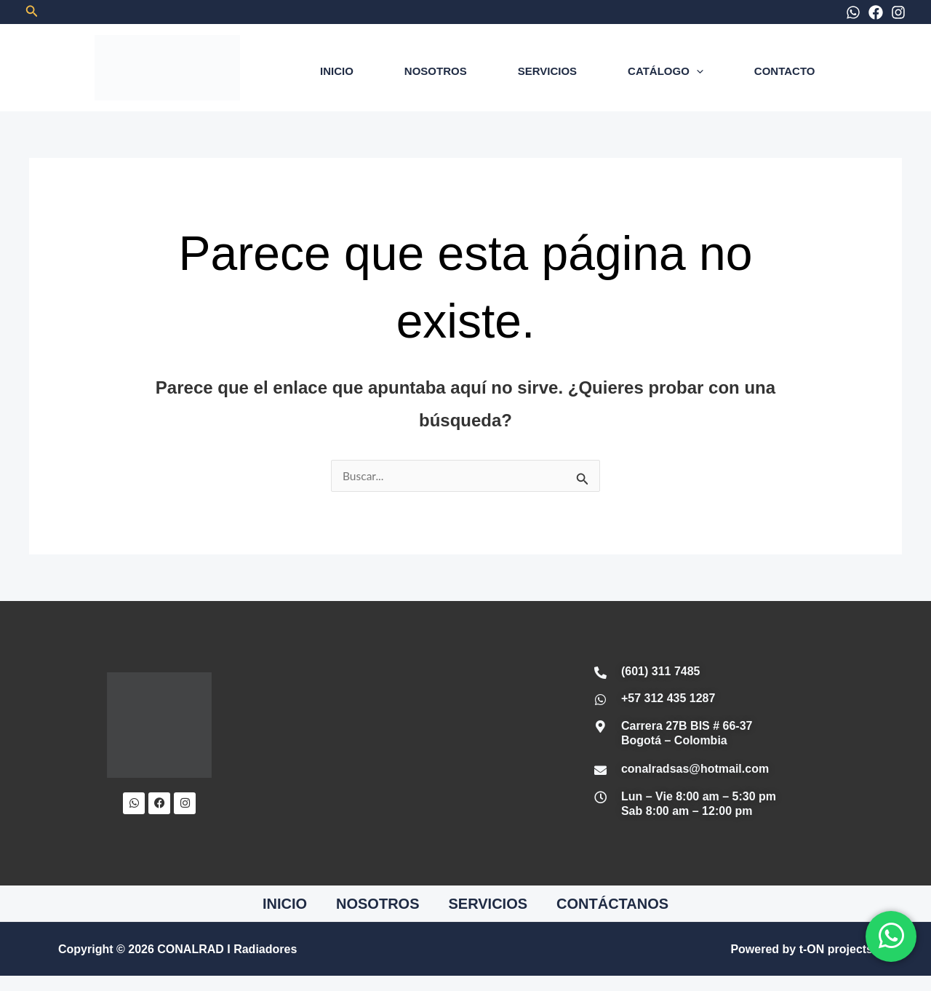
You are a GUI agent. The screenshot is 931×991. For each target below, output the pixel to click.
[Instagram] (898, 12)
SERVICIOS (547, 71)
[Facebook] (875, 12)
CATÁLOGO (665, 71)
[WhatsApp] (853, 12)
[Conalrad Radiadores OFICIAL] (403, 744)
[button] (32, 11)
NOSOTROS (435, 71)
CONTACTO (784, 71)
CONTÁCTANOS (612, 904)
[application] (696, 71)
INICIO (336, 71)
